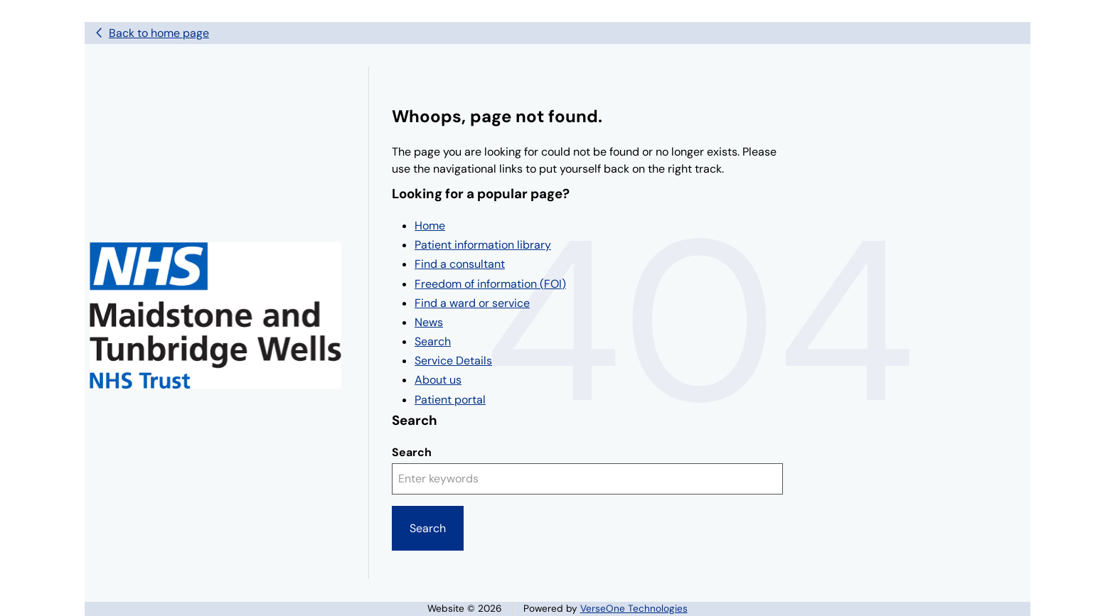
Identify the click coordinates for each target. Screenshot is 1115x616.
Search (433, 341)
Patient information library (483, 244)
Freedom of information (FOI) (490, 283)
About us (438, 379)
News (429, 322)
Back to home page (159, 33)
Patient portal (450, 399)
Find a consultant (460, 263)
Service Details (453, 360)
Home (430, 225)
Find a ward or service (472, 303)
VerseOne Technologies (634, 609)
